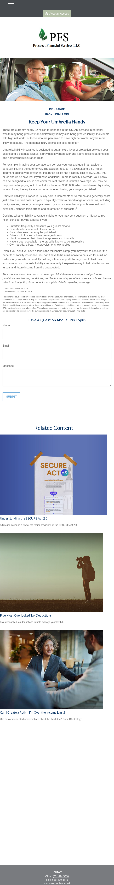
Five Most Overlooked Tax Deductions (26, 615)
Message (8, 365)
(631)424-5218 (61, 876)
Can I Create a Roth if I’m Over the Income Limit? (32, 712)
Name (6, 325)
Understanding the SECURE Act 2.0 (23, 518)
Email (6, 345)
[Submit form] (11, 396)
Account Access (57, 13)
